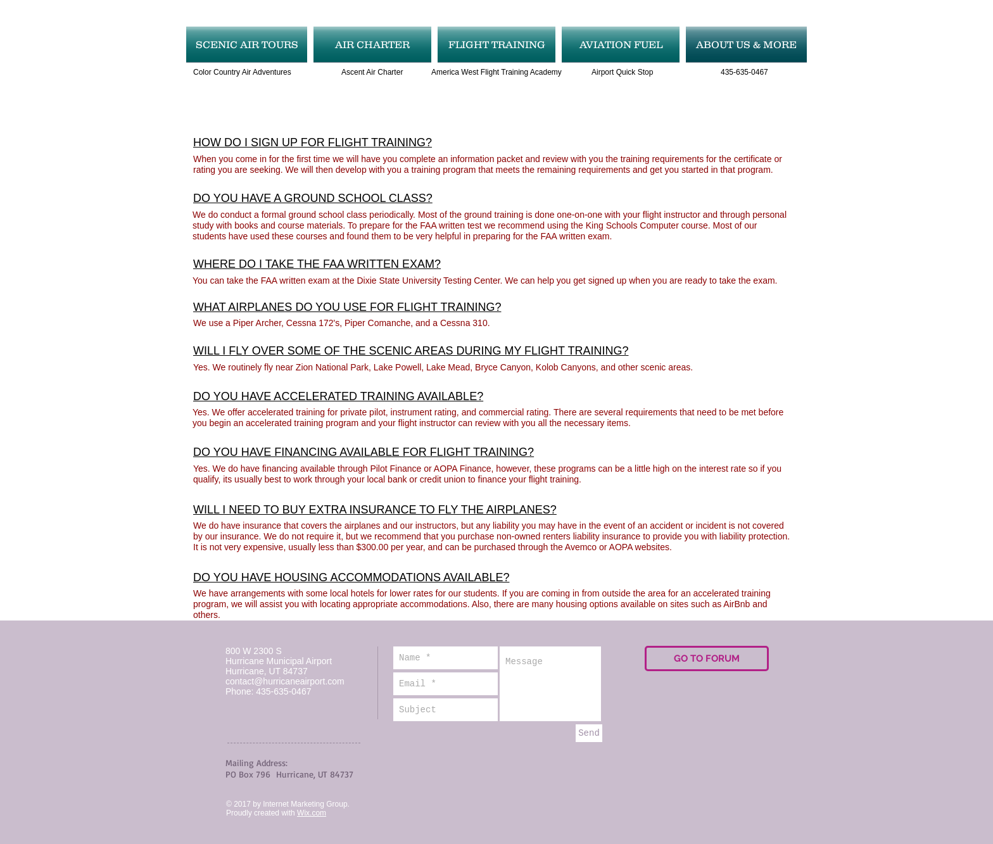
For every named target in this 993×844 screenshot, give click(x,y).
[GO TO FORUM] (707, 658)
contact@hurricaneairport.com (285, 681)
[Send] (589, 733)
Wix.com (311, 813)
